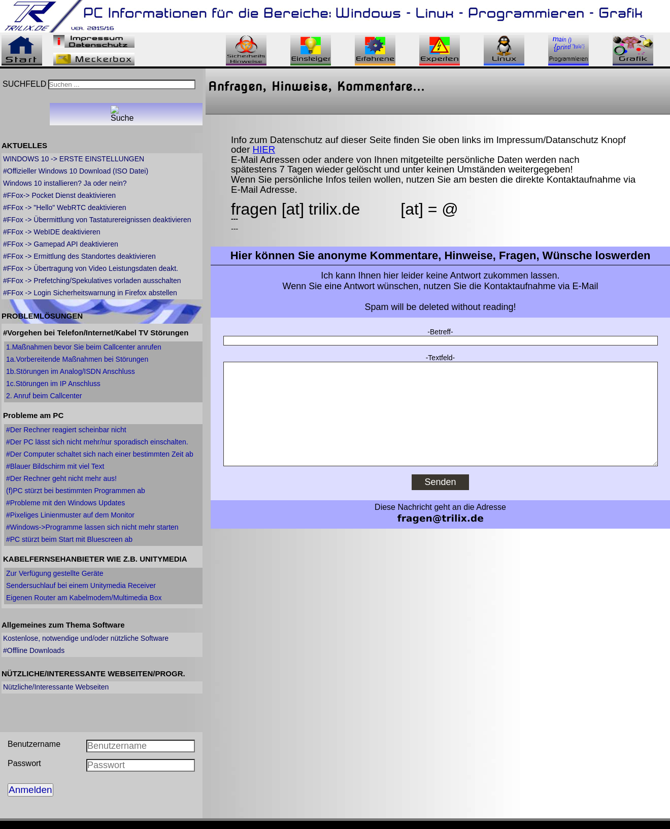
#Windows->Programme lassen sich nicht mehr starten (92, 527)
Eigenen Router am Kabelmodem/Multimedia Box (84, 598)
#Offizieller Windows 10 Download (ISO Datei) (75, 171)
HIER (264, 149)
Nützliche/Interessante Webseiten (56, 687)
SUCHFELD (24, 84)
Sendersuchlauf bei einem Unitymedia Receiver (81, 585)
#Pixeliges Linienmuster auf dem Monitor (70, 515)
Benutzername (34, 744)
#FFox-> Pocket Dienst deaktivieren (59, 195)
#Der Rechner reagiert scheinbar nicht (66, 430)
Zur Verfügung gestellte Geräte (54, 573)
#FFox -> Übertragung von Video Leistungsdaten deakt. (90, 268)
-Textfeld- (440, 358)
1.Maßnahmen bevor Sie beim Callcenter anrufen (83, 347)
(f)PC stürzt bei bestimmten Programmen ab (75, 491)
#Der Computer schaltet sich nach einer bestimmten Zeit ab (99, 454)
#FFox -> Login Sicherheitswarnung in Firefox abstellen (90, 293)
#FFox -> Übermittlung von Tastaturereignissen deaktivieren (97, 220)
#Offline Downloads (33, 650)
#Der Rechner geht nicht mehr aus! (61, 478)
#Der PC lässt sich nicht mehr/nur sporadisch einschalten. (97, 442)
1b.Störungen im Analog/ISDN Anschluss (70, 371)
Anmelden (30, 789)
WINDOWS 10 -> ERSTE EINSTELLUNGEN (73, 159)
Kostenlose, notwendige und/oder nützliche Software (86, 638)
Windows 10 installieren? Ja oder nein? (65, 183)
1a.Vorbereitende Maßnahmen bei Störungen (77, 359)
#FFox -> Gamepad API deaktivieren (60, 244)
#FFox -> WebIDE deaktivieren (51, 232)
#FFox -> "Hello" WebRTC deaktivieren (64, 207)
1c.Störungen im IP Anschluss (53, 383)
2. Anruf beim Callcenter (44, 396)
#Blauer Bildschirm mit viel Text (55, 466)
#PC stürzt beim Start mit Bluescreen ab (69, 539)
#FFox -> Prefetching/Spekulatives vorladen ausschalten (92, 281)
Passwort (24, 763)
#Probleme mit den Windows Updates (65, 503)
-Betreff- (440, 332)
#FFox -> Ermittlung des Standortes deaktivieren (79, 256)
